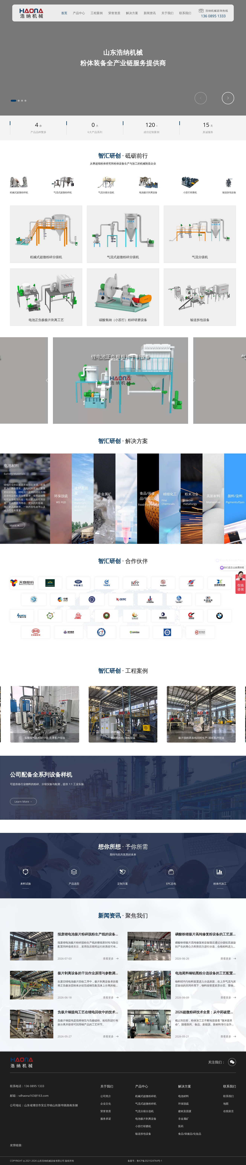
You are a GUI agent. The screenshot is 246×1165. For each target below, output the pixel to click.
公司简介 (105, 1096)
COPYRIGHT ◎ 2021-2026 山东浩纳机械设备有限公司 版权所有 (42, 1160)
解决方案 (132, 13)
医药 (180, 1126)
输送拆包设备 (143, 1133)
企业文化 (105, 1103)
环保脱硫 (183, 1103)
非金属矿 (183, 1118)
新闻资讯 (150, 13)
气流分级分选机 (144, 1111)
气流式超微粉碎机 (145, 1103)
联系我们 (185, 13)
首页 (64, 13)
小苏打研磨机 (143, 1126)
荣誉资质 (114, 13)
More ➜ (14, 525)
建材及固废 (184, 1111)
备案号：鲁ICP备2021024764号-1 (145, 1160)
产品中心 (79, 13)
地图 (225, 1103)
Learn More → (23, 801)
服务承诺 (105, 1118)
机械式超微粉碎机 (145, 1096)
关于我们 (167, 13)
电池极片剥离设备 (145, 1118)
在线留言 (228, 1111)
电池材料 (183, 1096)
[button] (13, 101)
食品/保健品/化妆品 (189, 1133)
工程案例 (97, 13)
